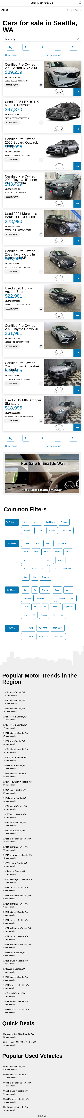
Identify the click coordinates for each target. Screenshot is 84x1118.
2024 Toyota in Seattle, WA (15, 718)
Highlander (69, 607)
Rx (35, 590)
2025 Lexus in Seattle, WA (14, 799)
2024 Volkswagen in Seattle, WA (17, 856)
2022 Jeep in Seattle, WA (14, 994)
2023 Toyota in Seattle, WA (15, 759)
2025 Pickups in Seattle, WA (15, 937)
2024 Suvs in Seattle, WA (14, 702)
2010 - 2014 (28, 637)
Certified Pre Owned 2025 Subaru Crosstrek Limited (22, 366)
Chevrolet (45, 577)
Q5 (62, 615)
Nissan (49, 560)
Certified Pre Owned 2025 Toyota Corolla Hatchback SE (20, 254)
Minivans (27, 531)
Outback (62, 598)
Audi (36, 552)
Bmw (68, 552)
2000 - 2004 (58, 637)
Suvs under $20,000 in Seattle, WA (18, 1035)
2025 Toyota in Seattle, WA (15, 726)
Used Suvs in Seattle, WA (14, 1068)
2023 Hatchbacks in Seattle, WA (17, 897)
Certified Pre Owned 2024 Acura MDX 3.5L (21, 66)
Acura (46, 552)
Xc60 (26, 607)
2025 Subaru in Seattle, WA (15, 807)
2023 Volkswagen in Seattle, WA (17, 783)
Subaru (48, 543)
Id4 (51, 598)
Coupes (40, 531)
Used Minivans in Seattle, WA (16, 1100)
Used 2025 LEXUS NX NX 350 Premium (22, 103)
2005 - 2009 (43, 637)
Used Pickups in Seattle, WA (15, 1092)
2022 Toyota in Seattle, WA (15, 864)
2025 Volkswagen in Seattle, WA (17, 881)
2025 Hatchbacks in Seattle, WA (17, 929)
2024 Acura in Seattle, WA (14, 824)
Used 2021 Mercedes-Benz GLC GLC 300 (21, 215)
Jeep (38, 560)
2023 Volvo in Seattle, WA (14, 791)
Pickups (64, 522)
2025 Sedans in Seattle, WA (15, 775)
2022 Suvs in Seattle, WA (14, 742)
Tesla (54, 569)
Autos (4, 10)
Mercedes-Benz (30, 569)
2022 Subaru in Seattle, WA (15, 905)
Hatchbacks (50, 522)
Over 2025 (43, 628)
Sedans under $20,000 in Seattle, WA (19, 1043)
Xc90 (36, 607)
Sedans (36, 522)
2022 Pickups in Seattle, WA (15, 962)
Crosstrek (27, 598)
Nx (45, 607)
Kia (34, 577)
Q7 (34, 615)
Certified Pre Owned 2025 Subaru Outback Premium (21, 142)
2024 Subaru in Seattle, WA (15, 848)
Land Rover (66, 569)
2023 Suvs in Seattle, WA (14, 693)
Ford (44, 569)
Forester (40, 598)
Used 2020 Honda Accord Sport (18, 290)
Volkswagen (62, 543)
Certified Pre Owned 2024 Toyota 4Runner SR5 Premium (21, 180)
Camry (57, 590)
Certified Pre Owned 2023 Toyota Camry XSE (23, 327)
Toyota (26, 543)
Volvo (26, 552)
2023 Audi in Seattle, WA (14, 832)
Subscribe (78, 10)
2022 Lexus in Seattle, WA (14, 954)
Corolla (68, 590)
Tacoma (55, 607)
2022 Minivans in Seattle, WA (16, 1011)
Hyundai (27, 560)
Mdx (25, 615)
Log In (69, 10)
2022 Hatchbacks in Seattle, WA (17, 946)
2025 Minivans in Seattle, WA (16, 986)
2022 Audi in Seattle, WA (14, 970)
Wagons (52, 531)
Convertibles (66, 531)
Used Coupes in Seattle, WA (15, 1108)
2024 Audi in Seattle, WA (14, 872)
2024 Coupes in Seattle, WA (15, 1003)
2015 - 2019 (57, 628)
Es (54, 615)
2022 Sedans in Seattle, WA (15, 913)
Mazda (60, 560)
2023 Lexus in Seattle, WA (14, 767)
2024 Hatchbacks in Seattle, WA (17, 840)
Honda (57, 552)
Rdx (72, 598)
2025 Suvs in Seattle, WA (14, 710)
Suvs (25, 522)
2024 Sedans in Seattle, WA (15, 734)
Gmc (25, 577)
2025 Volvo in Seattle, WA (14, 815)
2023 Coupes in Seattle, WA (15, 978)
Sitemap (42, 1116)
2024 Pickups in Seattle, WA (15, 889)
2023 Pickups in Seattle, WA (15, 921)
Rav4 (26, 590)
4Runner (45, 590)
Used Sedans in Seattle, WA (15, 1076)
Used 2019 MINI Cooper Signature (23, 402)
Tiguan (44, 615)
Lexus (37, 543)
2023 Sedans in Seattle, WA (15, 750)
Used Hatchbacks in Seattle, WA (17, 1084)
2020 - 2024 (28, 628)
